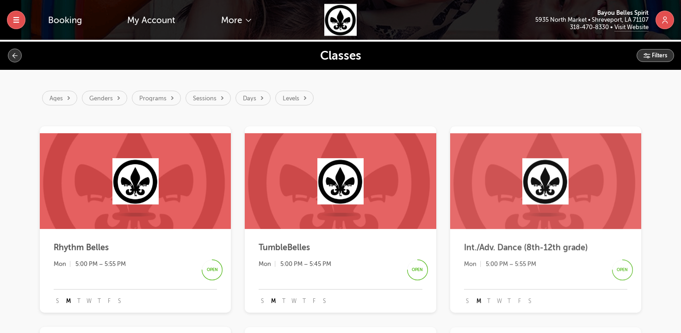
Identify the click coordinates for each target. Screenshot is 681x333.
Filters (658, 55)
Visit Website (631, 27)
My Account (151, 20)
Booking (65, 20)
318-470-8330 (590, 27)
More (232, 20)
